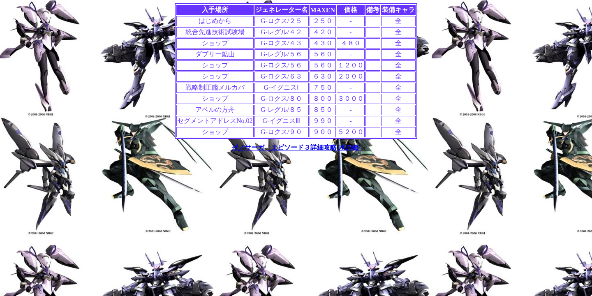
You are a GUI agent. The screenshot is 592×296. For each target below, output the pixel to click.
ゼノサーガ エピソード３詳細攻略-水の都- (296, 147)
